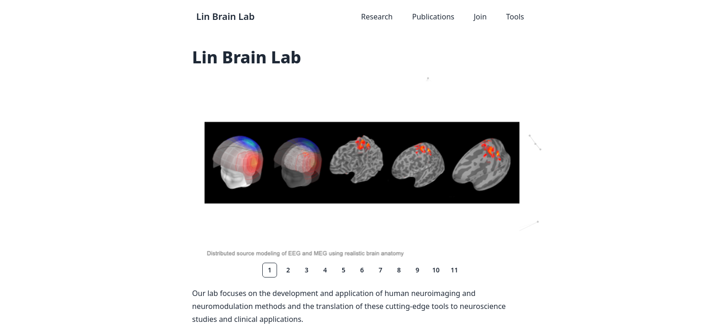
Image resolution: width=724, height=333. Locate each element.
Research (377, 17)
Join (480, 17)
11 (454, 269)
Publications (433, 17)
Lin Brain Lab (225, 16)
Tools (515, 17)
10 (436, 269)
